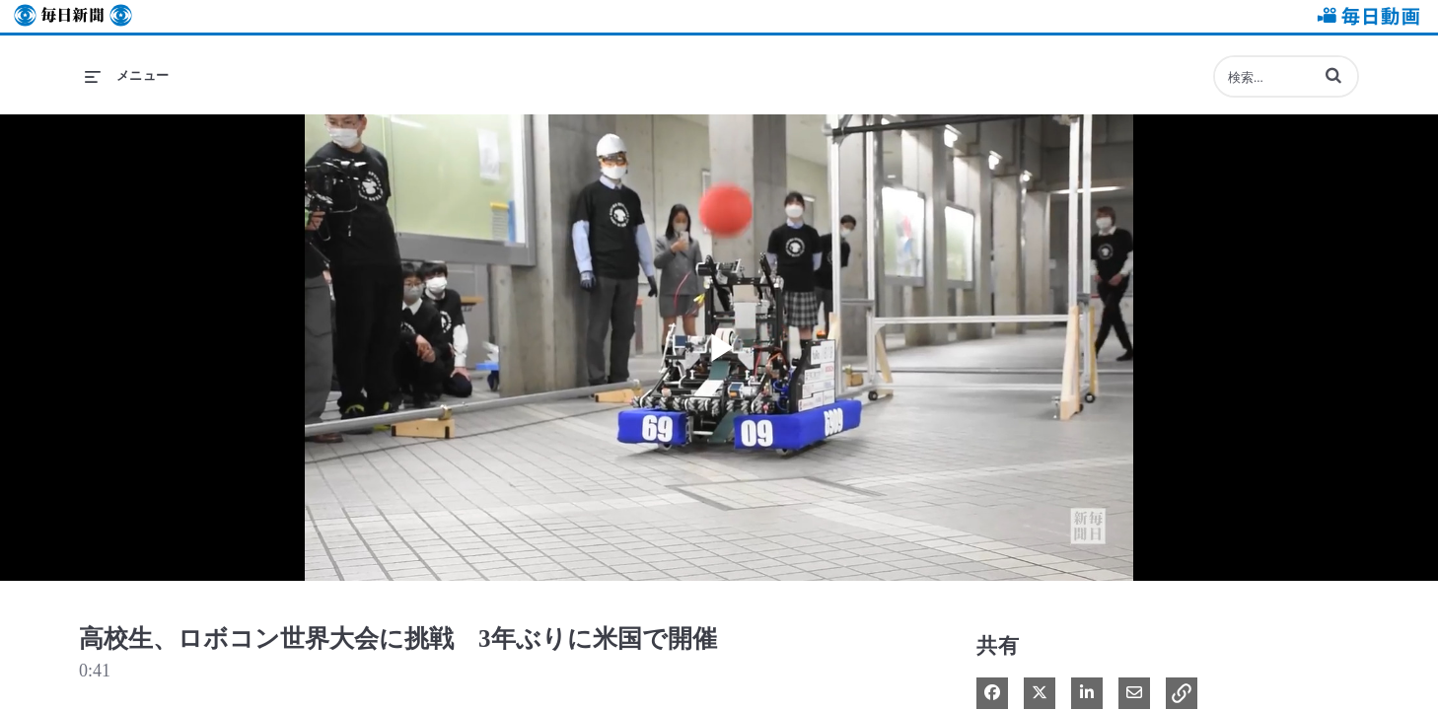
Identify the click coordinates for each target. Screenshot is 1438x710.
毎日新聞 (73, 16)
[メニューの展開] (127, 76)
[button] (1333, 75)
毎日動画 (1365, 16)
